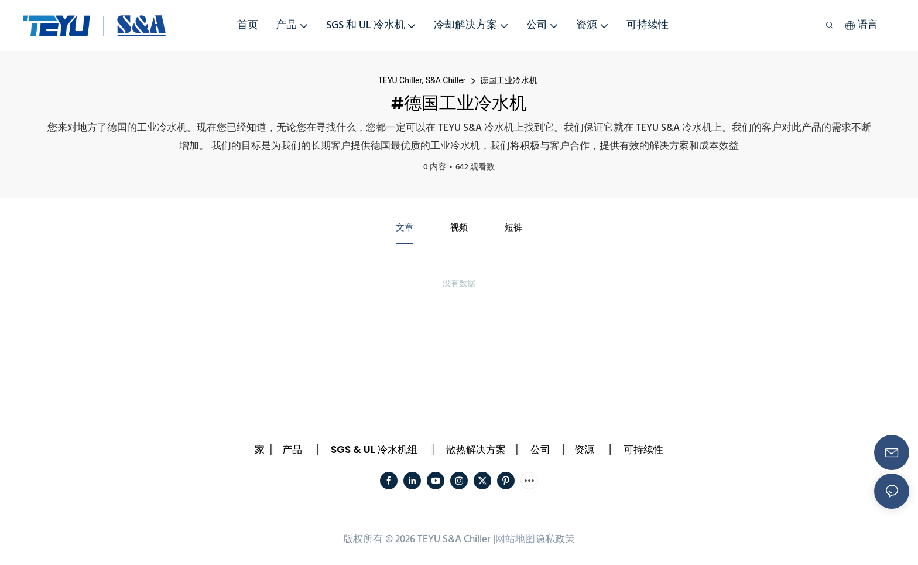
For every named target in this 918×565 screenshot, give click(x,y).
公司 (540, 451)
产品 (292, 451)
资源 (584, 451)
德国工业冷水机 (508, 80)
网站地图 (515, 541)
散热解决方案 (476, 451)
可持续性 (643, 451)
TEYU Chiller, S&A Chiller (421, 80)
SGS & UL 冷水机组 (374, 451)
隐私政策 (555, 541)
